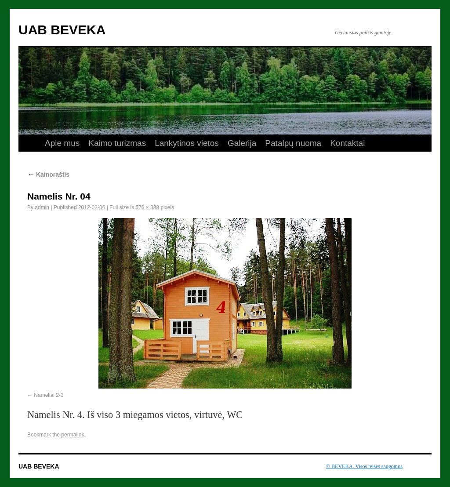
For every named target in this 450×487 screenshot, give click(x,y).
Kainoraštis (48, 174)
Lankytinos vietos (187, 143)
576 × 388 (147, 207)
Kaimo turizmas (117, 143)
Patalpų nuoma (293, 143)
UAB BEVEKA (61, 29)
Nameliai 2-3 (48, 395)
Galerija (242, 143)
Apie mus (62, 143)
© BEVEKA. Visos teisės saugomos (364, 466)
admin (42, 207)
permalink (72, 435)
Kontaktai (347, 143)
